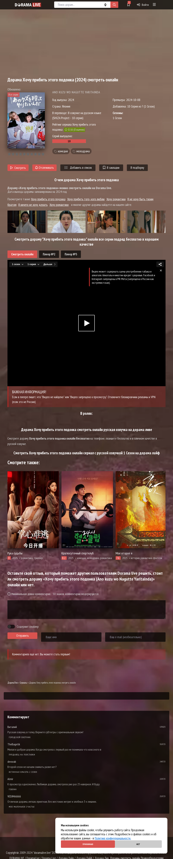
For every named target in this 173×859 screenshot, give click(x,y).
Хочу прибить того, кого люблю (86, 199)
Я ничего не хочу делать (33, 205)
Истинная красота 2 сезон (23, 772)
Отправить (22, 636)
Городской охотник (20, 737)
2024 (71, 100)
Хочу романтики (116, 199)
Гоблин (13, 789)
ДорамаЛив (12, 682)
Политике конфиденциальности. (113, 838)
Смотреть (18, 168)
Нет (138, 844)
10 (43, 154)
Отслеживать (44, 168)
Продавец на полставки (22, 754)
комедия (63, 151)
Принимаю (88, 844)
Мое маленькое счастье (22, 806)
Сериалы (23, 682)
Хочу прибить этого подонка (48, 199)
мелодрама (83, 151)
